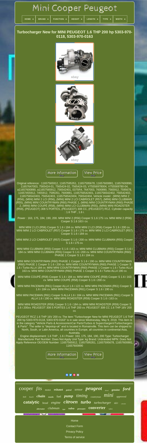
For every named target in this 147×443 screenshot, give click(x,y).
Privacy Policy (74, 431)
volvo (71, 408)
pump (68, 396)
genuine (116, 390)
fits (39, 388)
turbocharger (102, 402)
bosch (31, 397)
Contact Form (74, 426)
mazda (51, 397)
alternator (41, 409)
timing (81, 395)
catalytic (31, 402)
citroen (71, 401)
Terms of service (74, 437)
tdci (116, 403)
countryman (96, 397)
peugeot (94, 388)
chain (41, 396)
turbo (86, 401)
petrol (69, 390)
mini (108, 395)
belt (24, 397)
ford (126, 388)
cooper (26, 388)
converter (97, 407)
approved (121, 396)
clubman (53, 408)
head (45, 402)
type (63, 409)
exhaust (58, 389)
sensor (79, 389)
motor (48, 390)
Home (74, 420)
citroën (123, 404)
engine (55, 402)
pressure (81, 409)
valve (111, 409)
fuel (59, 396)
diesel (107, 390)
